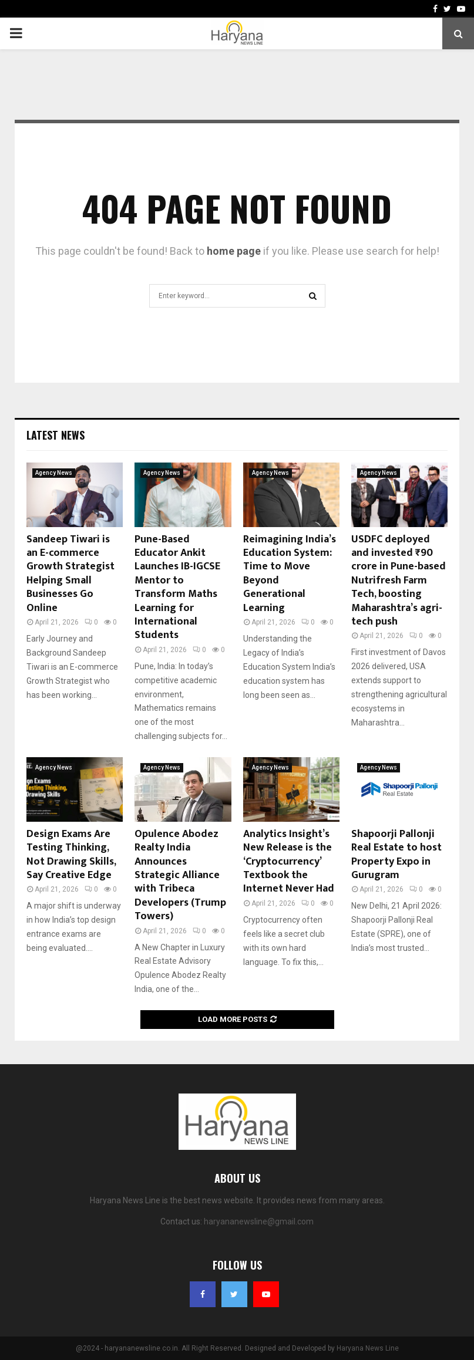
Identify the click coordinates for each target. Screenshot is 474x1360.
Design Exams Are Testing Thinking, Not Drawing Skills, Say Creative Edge (71, 854)
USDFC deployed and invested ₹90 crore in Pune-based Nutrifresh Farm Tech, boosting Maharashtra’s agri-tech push (398, 580)
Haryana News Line (368, 1348)
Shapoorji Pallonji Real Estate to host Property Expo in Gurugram (396, 854)
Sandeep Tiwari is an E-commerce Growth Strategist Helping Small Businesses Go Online (70, 574)
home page (234, 251)
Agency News (53, 473)
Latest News (55, 435)
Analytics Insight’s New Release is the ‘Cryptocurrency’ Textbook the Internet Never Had (288, 861)
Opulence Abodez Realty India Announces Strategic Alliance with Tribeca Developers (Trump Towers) (180, 875)
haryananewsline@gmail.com (259, 1221)
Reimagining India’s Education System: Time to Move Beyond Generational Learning (289, 574)
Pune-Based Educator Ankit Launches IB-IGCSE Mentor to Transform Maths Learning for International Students (177, 587)
